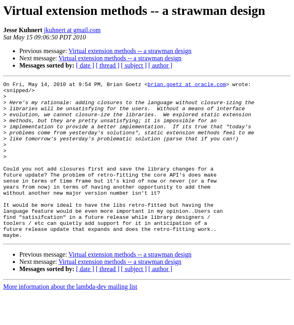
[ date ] (85, 65)
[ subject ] (134, 65)
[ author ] (160, 65)
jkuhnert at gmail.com (72, 30)
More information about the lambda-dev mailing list (70, 318)
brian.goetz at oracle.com (187, 85)
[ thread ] (107, 65)
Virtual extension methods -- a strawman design (129, 50)
